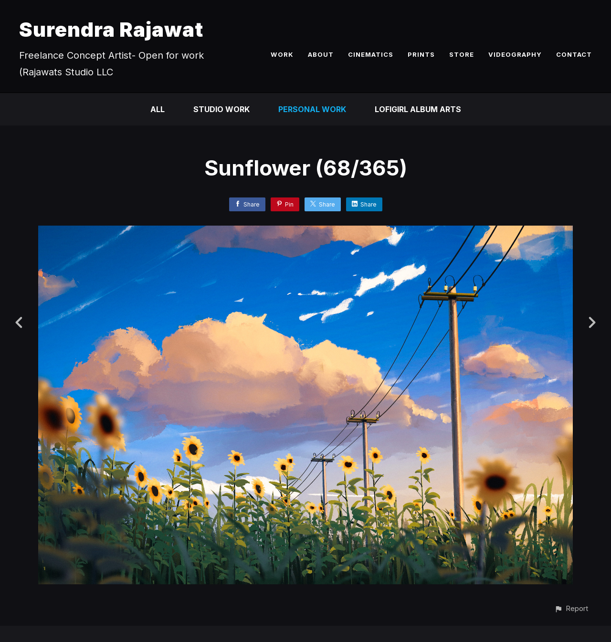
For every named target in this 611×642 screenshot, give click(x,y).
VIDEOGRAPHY (515, 54)
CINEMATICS (370, 54)
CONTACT (574, 54)
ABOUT (321, 54)
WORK (282, 54)
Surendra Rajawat (111, 29)
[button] (571, 608)
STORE (461, 54)
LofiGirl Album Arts (418, 109)
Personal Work (312, 109)
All (157, 109)
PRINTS (421, 54)
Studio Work (221, 109)
